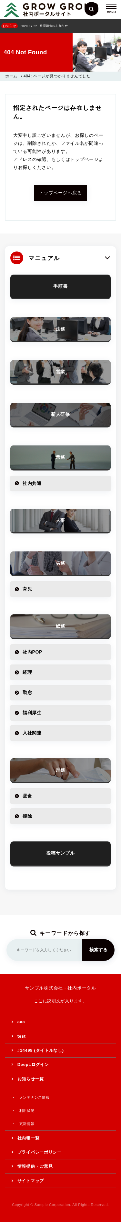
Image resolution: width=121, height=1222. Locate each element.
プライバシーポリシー (39, 1152)
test (21, 1036)
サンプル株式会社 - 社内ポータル (60, 987)
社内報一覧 (28, 1138)
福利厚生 (32, 712)
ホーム (11, 76)
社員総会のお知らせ (54, 25)
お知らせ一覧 (30, 1079)
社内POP (32, 652)
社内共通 (32, 483)
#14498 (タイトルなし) (40, 1050)
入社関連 (32, 732)
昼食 (27, 795)
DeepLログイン (33, 1064)
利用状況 (27, 1110)
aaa (21, 1021)
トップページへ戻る (60, 192)
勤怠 (27, 692)
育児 (27, 589)
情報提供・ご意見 (35, 1166)
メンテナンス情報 (34, 1097)
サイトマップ (30, 1180)
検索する (98, 949)
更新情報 (27, 1124)
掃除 (27, 816)
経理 (27, 672)
